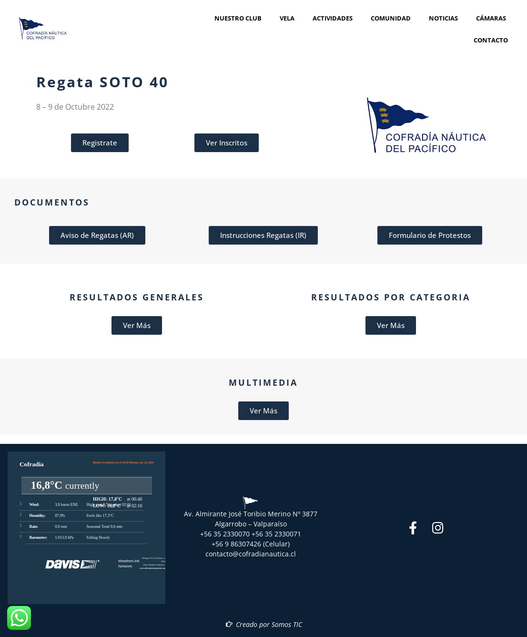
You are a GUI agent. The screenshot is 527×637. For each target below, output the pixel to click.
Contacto (491, 40)
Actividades (335, 18)
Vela (289, 18)
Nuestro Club (240, 18)
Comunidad (393, 18)
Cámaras (491, 18)
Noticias (446, 18)
